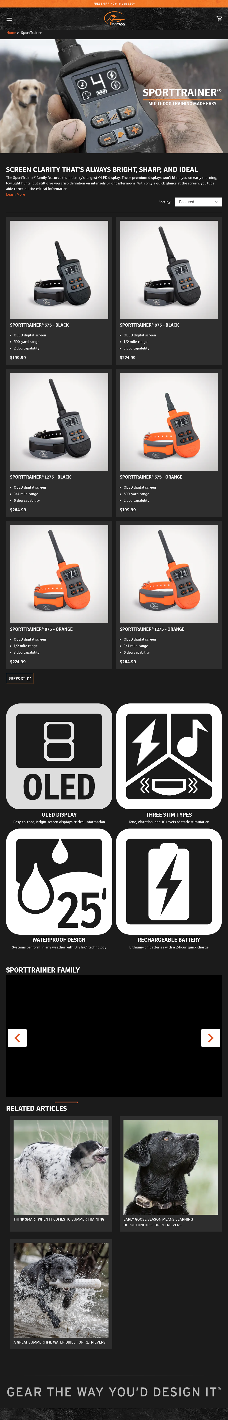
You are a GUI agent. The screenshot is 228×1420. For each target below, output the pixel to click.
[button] (9, 18)
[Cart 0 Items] (219, 19)
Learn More (15, 194)
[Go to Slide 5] (162, 1103)
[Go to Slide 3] (114, 1103)
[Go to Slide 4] (138, 1103)
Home (11, 32)
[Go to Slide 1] (66, 1103)
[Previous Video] (17, 1038)
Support (20, 678)
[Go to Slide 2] (90, 1103)
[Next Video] (210, 1038)
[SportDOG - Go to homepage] (114, 18)
